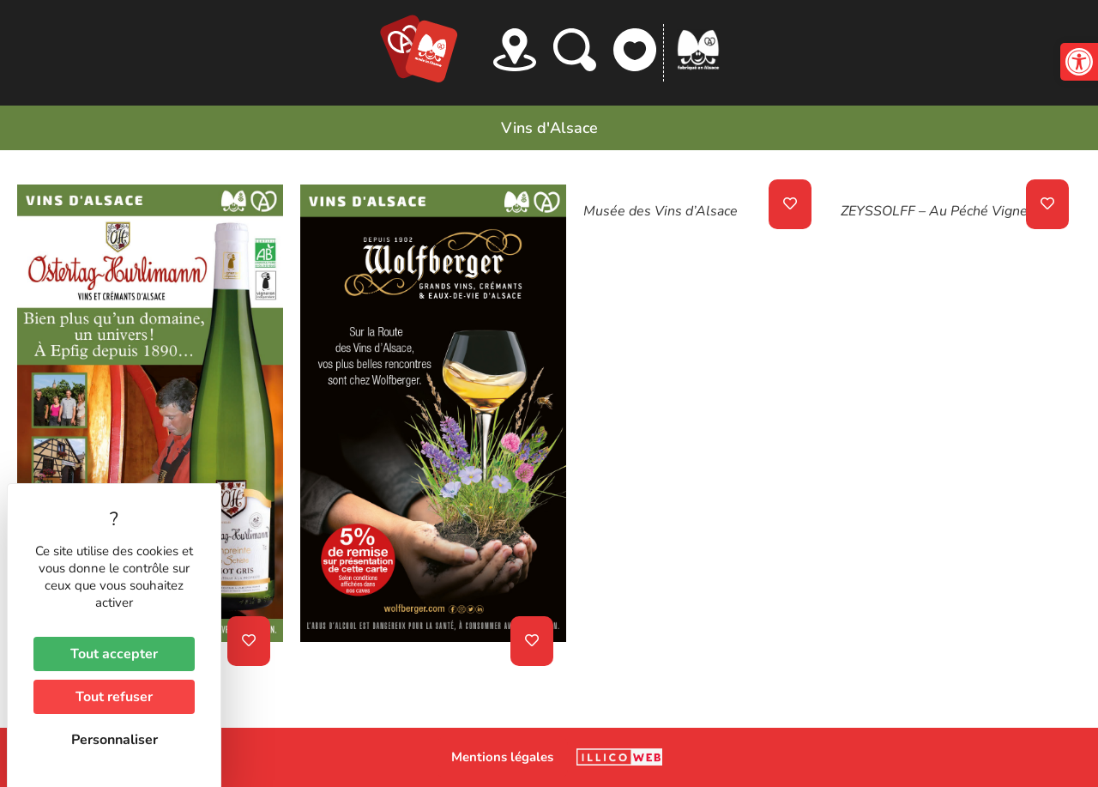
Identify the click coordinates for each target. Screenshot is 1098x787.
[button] (1079, 62)
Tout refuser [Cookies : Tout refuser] (114, 696)
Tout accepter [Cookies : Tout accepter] (114, 654)
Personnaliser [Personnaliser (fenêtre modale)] (114, 739)
